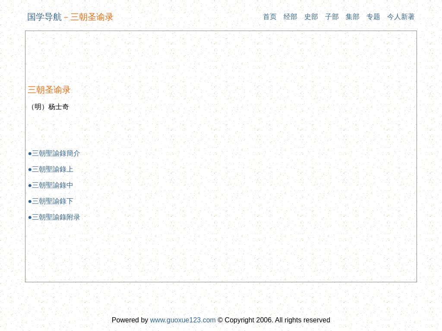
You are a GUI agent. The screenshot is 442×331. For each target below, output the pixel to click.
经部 (290, 16)
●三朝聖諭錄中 (50, 185)
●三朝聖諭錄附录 (54, 217)
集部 (353, 16)
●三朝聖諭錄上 (50, 169)
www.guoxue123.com (183, 320)
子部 (332, 16)
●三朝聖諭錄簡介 (54, 153)
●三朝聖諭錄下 (50, 201)
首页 (270, 16)
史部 (311, 16)
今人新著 (401, 16)
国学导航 (44, 17)
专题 (373, 16)
